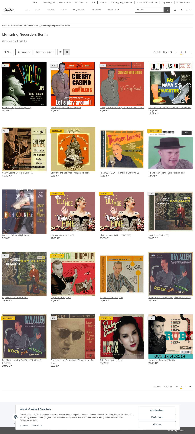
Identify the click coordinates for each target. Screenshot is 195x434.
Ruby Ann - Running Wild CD (161, 360)
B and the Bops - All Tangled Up (16, 107)
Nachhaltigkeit (48, 2)
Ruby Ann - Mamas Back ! (111, 360)
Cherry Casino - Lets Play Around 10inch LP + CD (122, 107)
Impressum (25, 425)
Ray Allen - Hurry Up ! (61, 297)
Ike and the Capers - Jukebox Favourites (166, 172)
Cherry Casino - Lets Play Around (66, 107)
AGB (93, 2)
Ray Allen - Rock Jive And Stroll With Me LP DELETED (21, 361)
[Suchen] (149, 10)
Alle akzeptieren (157, 410)
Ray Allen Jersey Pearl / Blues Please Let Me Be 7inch (72, 361)
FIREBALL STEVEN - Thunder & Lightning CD (119, 172)
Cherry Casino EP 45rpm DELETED (17, 172)
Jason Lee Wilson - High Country (16, 235)
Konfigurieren (157, 417)
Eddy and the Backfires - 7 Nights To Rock (70, 172)
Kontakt (103, 2)
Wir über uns (81, 2)
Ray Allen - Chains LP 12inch (15, 297)
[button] (175, 9)
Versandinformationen (147, 2)
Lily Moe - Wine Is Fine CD (62, 235)
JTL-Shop (180, 430)
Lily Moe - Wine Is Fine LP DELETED (115, 235)
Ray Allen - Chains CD (158, 235)
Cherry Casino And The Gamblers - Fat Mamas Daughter (169, 109)
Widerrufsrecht (184, 2)
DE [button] (33, 2)
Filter (8, 52)
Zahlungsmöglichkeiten (121, 2)
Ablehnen (157, 424)
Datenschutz (37, 425)
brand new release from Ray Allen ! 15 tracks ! (169, 297)
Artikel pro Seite (43, 52)
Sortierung (23, 52)
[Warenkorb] (185, 9)
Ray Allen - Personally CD (111, 297)
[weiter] (190, 52)
